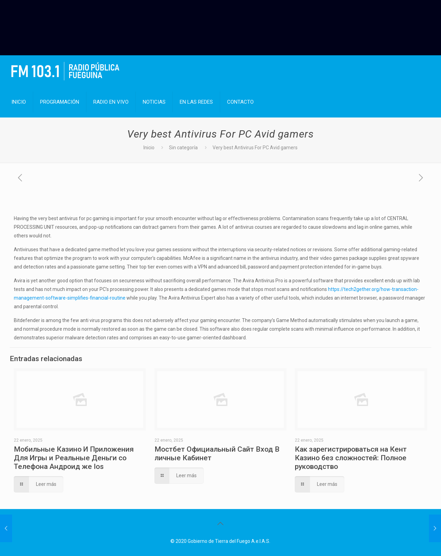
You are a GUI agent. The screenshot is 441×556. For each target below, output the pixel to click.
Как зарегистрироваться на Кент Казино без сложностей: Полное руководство (351, 458)
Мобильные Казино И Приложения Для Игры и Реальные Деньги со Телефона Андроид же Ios (74, 458)
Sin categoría (183, 147)
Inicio (148, 147)
